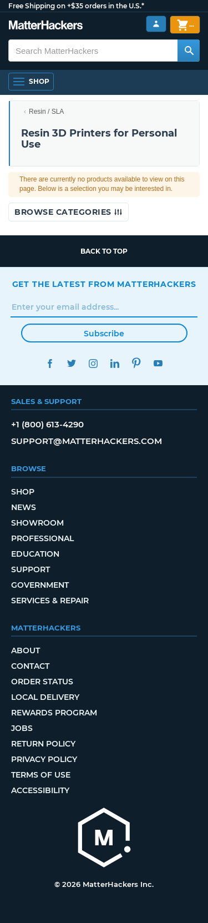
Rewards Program (54, 713)
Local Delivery (45, 697)
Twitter (72, 363)
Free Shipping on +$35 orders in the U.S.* (76, 6)
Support (30, 569)
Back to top (104, 251)
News (23, 507)
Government (40, 585)
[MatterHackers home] (104, 839)
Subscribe (104, 334)
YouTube (158, 363)
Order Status (42, 682)
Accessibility (40, 790)
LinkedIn (115, 363)
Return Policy (43, 744)
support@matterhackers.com (86, 441)
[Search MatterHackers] (188, 50)
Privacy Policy (44, 759)
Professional (42, 538)
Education (35, 554)
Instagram (93, 363)
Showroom (37, 523)
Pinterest (136, 363)
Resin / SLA (46, 111)
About (25, 650)
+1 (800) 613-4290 (47, 424)
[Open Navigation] (31, 81)
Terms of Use (40, 775)
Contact (30, 666)
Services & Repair (50, 601)
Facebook (50, 363)
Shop (22, 492)
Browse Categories (68, 212)
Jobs (22, 728)
